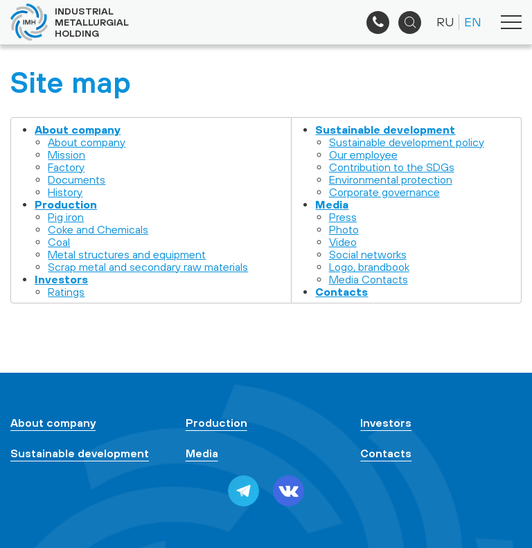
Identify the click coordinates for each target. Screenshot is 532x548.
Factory (66, 167)
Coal (59, 242)
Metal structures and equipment (127, 254)
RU (445, 22)
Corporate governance (384, 192)
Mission (66, 154)
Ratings (66, 291)
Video (343, 242)
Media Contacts (368, 279)
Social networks (368, 254)
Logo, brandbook (369, 266)
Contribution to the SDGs (391, 167)
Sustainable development (385, 129)
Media (331, 204)
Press (343, 217)
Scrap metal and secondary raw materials (148, 266)
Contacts (341, 291)
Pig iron (66, 217)
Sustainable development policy (406, 142)
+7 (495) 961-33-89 (377, 22)
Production (66, 204)
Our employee (363, 154)
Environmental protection (390, 179)
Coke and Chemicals (98, 229)
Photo (344, 229)
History (65, 192)
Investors (61, 279)
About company (78, 129)
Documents (76, 179)
